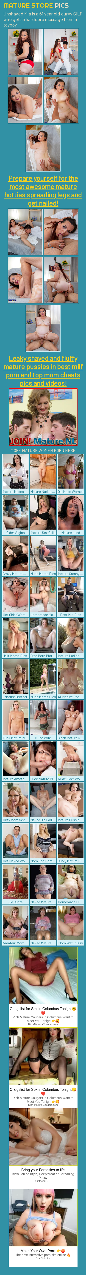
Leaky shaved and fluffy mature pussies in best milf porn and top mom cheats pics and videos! (43, 370)
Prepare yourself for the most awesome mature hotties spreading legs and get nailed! (43, 190)
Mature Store (36, 5)
